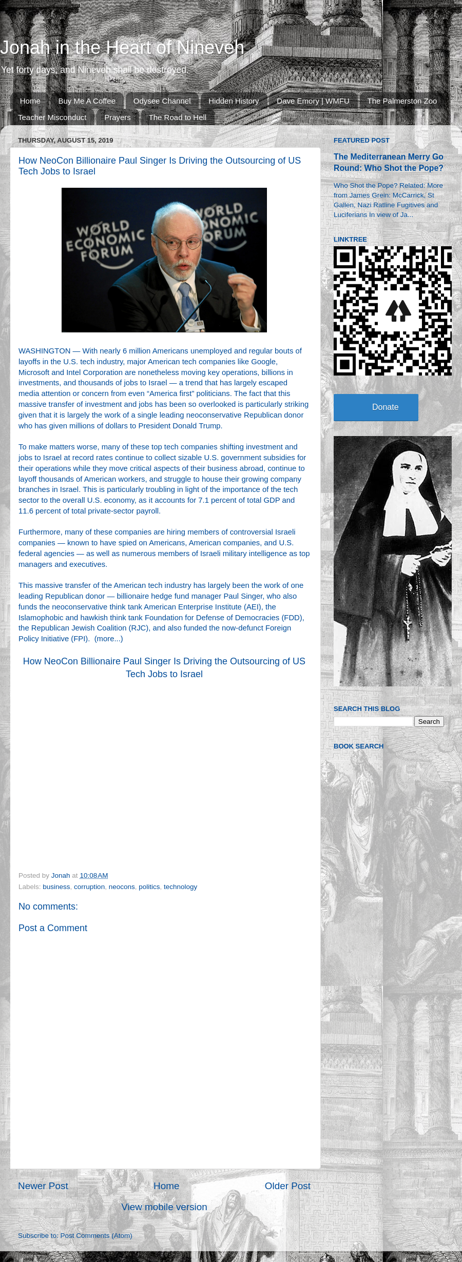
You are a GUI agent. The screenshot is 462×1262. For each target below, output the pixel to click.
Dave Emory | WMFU (313, 100)
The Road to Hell (178, 117)
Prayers (117, 117)
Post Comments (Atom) (96, 1235)
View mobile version (164, 1206)
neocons (122, 887)
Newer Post (43, 1185)
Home (30, 100)
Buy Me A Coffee (87, 100)
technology (180, 887)
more (105, 639)
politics (149, 887)
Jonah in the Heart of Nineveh (122, 47)
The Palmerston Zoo (402, 100)
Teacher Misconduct (52, 117)
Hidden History (233, 100)
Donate (385, 407)
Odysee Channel (162, 100)
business (56, 887)
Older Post (288, 1185)
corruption (89, 887)
